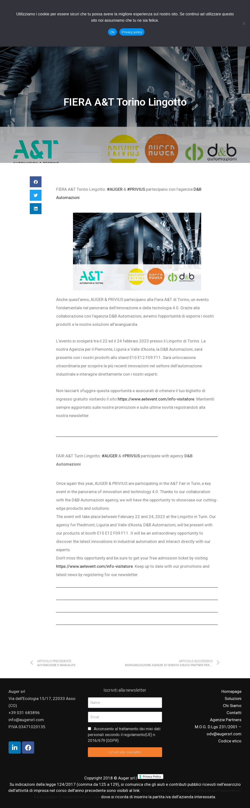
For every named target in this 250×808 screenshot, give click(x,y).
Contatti (234, 712)
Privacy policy (132, 32)
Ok (112, 32)
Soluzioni (233, 698)
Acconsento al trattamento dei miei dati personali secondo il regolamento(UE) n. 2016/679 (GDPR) (124, 735)
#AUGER (114, 189)
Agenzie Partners (225, 719)
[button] (36, 181)
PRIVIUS (132, 455)
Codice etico (229, 740)
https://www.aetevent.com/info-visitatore (156, 399)
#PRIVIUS (136, 189)
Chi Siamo (232, 705)
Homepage (231, 691)
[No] (243, 23)
